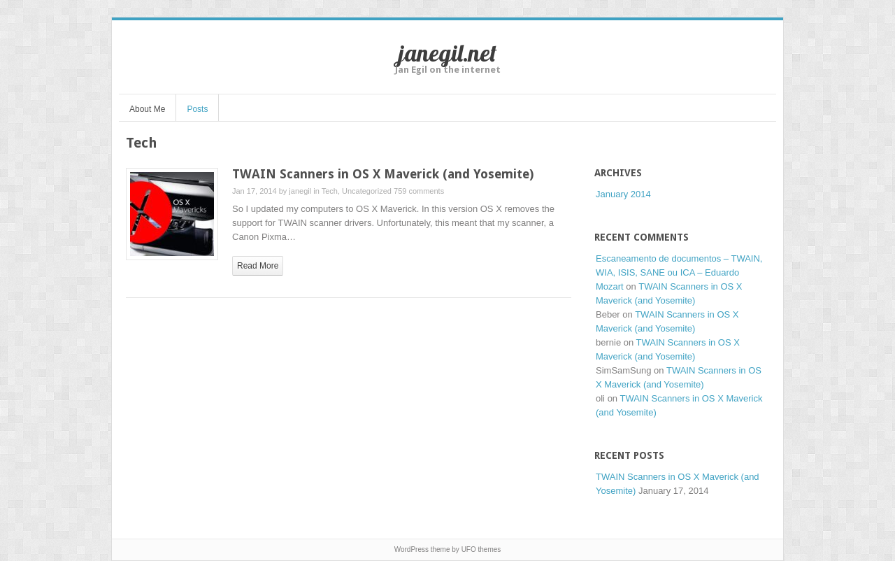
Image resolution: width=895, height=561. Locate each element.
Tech (330, 191)
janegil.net (447, 53)
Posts (197, 109)
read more (257, 266)
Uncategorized (367, 191)
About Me (147, 109)
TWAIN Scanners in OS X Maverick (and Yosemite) (383, 173)
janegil (300, 191)
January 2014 (623, 194)
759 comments (419, 191)
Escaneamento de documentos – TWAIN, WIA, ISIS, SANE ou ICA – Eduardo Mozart (679, 272)
